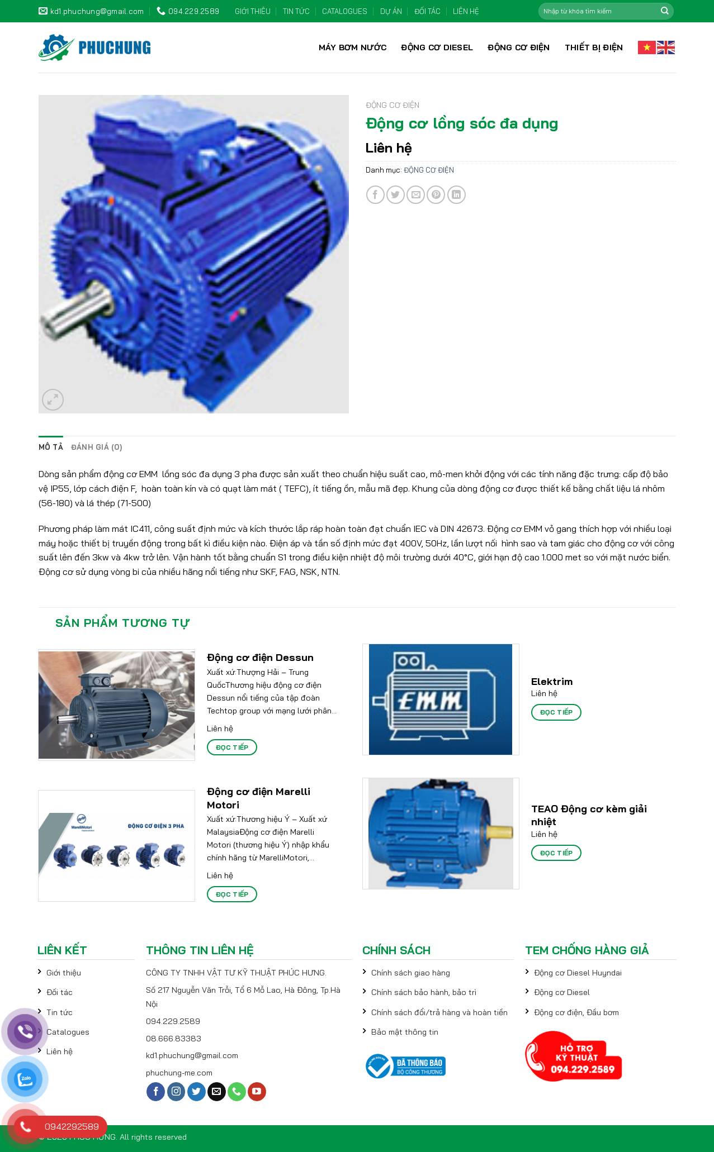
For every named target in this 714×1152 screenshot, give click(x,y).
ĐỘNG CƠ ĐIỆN (519, 47)
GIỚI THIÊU (253, 11)
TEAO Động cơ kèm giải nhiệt (589, 815)
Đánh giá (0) (96, 446)
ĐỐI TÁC (427, 11)
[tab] (51, 447)
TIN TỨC (296, 11)
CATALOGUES (344, 11)
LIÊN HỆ (466, 11)
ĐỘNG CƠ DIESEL (437, 47)
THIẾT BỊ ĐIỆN (594, 47)
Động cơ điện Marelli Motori (258, 798)
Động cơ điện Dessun (260, 657)
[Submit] (664, 11)
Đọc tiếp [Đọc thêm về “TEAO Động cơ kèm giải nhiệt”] (556, 853)
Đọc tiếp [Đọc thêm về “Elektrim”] (556, 712)
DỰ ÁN (391, 11)
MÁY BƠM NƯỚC (352, 47)
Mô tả (51, 446)
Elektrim (552, 681)
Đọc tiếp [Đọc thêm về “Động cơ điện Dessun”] (232, 747)
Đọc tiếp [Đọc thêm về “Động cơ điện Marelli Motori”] (232, 894)
